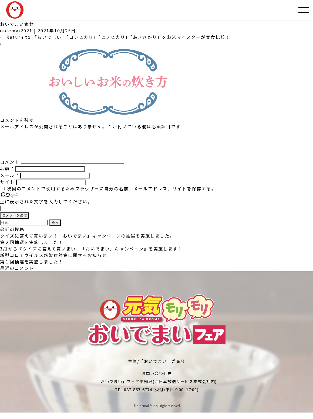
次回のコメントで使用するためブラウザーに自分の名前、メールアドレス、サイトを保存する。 (111, 195)
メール (9, 181)
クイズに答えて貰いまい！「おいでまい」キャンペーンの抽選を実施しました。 (87, 242)
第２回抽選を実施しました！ (31, 248)
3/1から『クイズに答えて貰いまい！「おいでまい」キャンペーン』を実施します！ (91, 255)
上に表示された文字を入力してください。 (46, 208)
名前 (7, 174)
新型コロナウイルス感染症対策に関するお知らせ (53, 261)
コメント (9, 168)
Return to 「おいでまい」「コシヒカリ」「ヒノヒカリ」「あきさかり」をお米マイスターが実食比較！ (115, 37)
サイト (7, 188)
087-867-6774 (138, 396)
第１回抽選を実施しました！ (31, 268)
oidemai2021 (16, 30)
